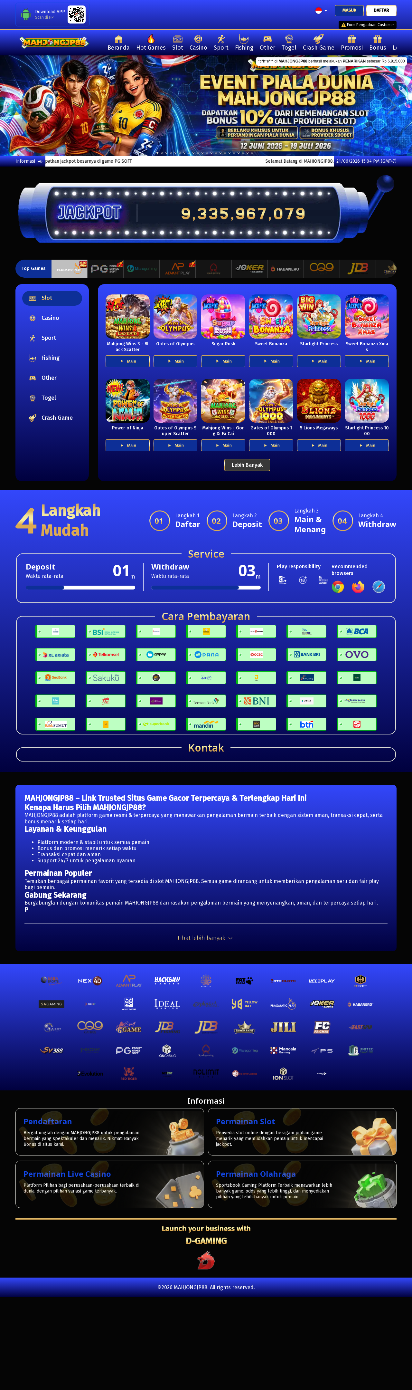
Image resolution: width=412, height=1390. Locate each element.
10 (202, 153)
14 (220, 153)
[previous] (20, 105)
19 (243, 153)
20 (247, 153)
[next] (391, 105)
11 (207, 153)
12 (211, 153)
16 (229, 153)
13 (216, 153)
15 (225, 153)
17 (234, 153)
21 (252, 153)
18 (238, 153)
